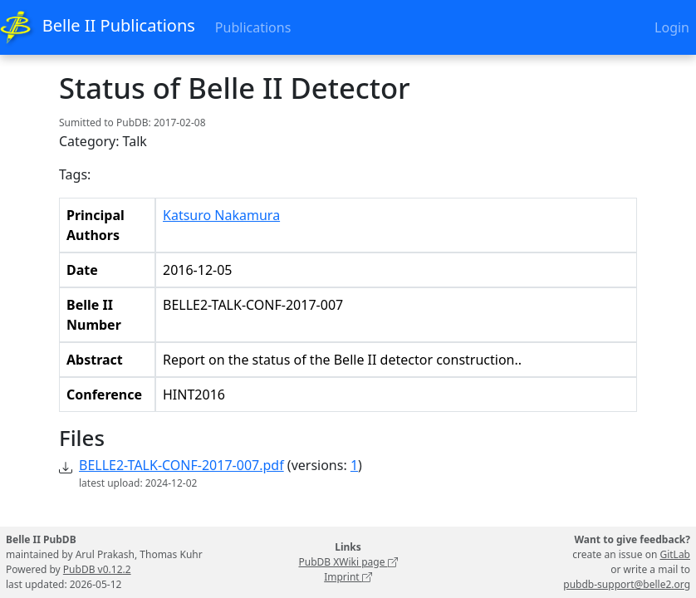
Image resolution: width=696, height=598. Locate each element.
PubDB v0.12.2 (97, 569)
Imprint (348, 577)
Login (671, 27)
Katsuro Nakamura (221, 215)
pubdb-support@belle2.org (626, 584)
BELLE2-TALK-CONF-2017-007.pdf (181, 465)
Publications (253, 27)
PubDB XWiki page (347, 562)
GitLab (674, 554)
